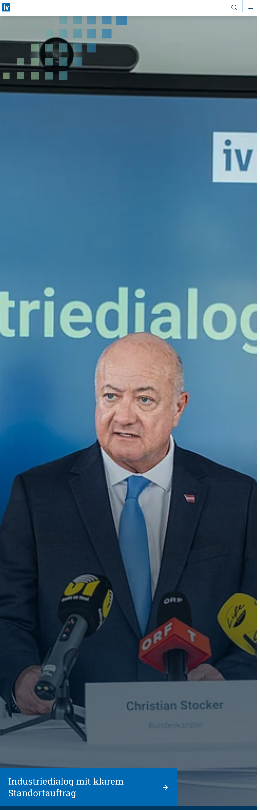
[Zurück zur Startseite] (6, 7)
